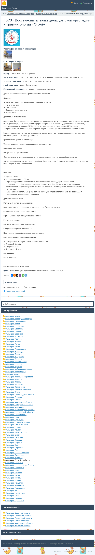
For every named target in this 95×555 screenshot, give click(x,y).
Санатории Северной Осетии (17, 453)
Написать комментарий (15, 291)
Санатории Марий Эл (14, 442)
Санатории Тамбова (13, 473)
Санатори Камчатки (13, 374)
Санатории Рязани (13, 341)
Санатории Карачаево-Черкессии (19, 377)
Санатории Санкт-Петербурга (17, 460)
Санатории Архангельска (15, 349)
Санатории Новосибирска (15, 415)
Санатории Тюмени (13, 480)
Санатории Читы (12, 496)
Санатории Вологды (13, 359)
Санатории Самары (13, 331)
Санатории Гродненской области (18, 518)
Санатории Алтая (12, 324)
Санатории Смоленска (14, 468)
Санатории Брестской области (17, 513)
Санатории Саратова (14, 329)
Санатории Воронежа (14, 334)
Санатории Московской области (18, 402)
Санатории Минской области (17, 521)
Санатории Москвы (13, 400)
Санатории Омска (12, 417)
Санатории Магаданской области (19, 405)
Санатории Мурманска (14, 407)
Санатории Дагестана (14, 437)
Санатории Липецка (13, 397)
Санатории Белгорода (14, 352)
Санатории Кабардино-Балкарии (18, 369)
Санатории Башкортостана (16, 432)
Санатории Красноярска (15, 387)
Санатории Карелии (13, 440)
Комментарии (11, 282)
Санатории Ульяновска (14, 485)
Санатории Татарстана (14, 455)
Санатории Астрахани (14, 336)
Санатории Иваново (13, 364)
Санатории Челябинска (15, 493)
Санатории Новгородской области (19, 412)
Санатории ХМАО (12, 490)
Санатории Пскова (13, 427)
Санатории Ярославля (14, 501)
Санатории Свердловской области (19, 465)
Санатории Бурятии (13, 435)
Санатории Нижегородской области (20, 410)
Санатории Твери (12, 475)
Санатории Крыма (12, 316)
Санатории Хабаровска (14, 488)
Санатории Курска (12, 392)
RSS (90, 288)
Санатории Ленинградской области (19, 394)
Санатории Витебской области (18, 526)
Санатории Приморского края (17, 422)
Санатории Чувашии (13, 498)
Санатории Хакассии (14, 458)
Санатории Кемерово (14, 379)
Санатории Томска (13, 478)
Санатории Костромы (14, 384)
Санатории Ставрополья (15, 321)
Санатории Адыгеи (13, 430)
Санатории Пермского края (16, 425)
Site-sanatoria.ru (8, 544)
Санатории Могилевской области (19, 523)
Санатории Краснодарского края (18, 319)
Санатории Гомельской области (18, 515)
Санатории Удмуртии (14, 483)
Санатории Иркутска (13, 367)
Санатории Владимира (14, 357)
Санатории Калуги (12, 347)
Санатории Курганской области (18, 389)
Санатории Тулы (12, 470)
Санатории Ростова (13, 339)
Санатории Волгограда (14, 326)
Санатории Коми (12, 445)
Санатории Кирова (13, 382)
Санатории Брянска (13, 354)
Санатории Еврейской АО (16, 362)
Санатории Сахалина (14, 463)
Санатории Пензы (12, 344)
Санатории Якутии (13, 450)
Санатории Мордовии (14, 448)
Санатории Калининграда (15, 372)
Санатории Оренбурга (14, 420)
